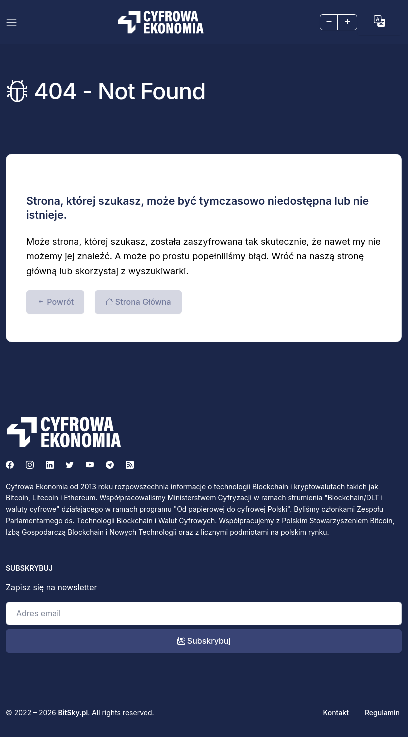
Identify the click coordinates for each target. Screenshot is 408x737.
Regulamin (382, 712)
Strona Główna (139, 302)
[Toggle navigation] (12, 22)
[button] (380, 21)
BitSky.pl (73, 712)
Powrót (55, 302)
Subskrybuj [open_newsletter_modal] (204, 641)
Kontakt (336, 712)
